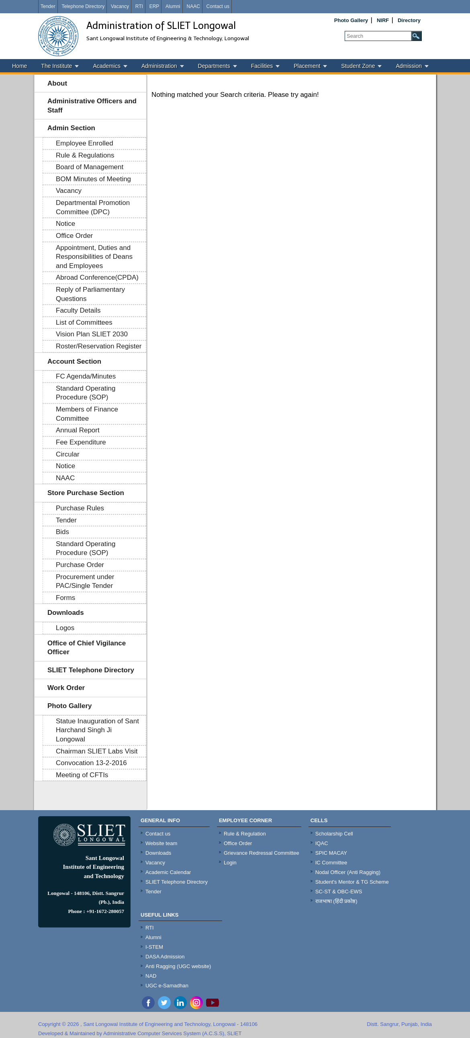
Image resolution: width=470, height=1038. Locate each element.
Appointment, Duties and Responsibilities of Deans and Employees (94, 257)
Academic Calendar (168, 872)
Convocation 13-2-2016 (91, 763)
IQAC (321, 843)
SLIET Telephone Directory (90, 670)
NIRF (383, 20)
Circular (68, 454)
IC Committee (331, 863)
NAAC (193, 6)
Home (19, 66)
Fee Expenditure (81, 442)
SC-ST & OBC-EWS (338, 892)
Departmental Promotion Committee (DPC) (93, 207)
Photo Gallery (351, 20)
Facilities (262, 66)
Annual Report (78, 430)
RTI (139, 6)
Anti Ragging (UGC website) (178, 966)
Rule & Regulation (245, 834)
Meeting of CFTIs (82, 775)
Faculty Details (78, 310)
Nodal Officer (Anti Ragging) (347, 872)
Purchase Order (80, 565)
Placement (307, 66)
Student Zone (358, 66)
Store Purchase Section (85, 493)
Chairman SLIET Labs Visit (96, 751)
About (57, 83)
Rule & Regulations (85, 155)
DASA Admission (165, 957)
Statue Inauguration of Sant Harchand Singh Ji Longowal (97, 730)
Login (230, 863)
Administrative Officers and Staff (92, 105)
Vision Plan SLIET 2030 (92, 334)
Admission (409, 66)
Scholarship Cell (334, 834)
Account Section (74, 361)
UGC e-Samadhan (166, 986)
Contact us (217, 6)
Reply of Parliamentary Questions (90, 294)
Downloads (65, 612)
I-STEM (154, 947)
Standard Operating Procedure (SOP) (85, 393)
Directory (409, 20)
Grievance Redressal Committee (261, 853)
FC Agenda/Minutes (86, 376)
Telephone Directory (82, 6)
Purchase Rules (80, 508)
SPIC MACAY (331, 853)
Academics (106, 66)
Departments (214, 66)
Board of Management (89, 167)
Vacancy (120, 6)
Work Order (66, 688)
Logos (65, 628)
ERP (154, 6)
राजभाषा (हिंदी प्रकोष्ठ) (336, 901)
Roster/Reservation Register (99, 346)
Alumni (173, 6)
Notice (65, 223)
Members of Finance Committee (87, 413)
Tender (48, 6)
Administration (159, 66)
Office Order (74, 236)
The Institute (56, 66)
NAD (150, 976)
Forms (65, 598)
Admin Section (71, 128)
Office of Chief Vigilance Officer (86, 647)
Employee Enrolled (84, 143)
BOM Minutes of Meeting (93, 179)
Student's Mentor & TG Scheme (352, 882)
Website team (161, 843)
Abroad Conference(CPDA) (97, 277)
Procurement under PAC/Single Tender (85, 581)
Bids (62, 532)
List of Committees (84, 322)
